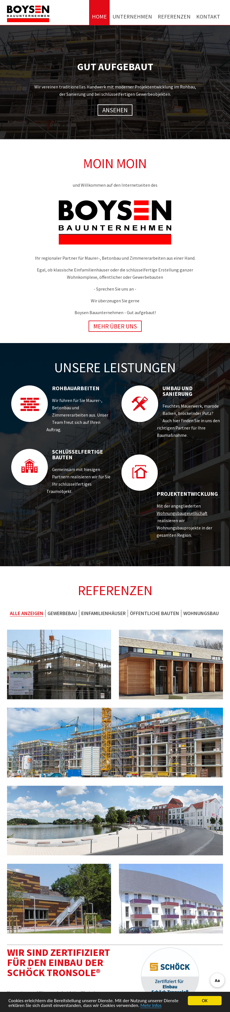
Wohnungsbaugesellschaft (182, 513)
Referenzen (174, 16)
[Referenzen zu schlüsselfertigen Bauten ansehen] (29, 467)
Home (99, 16)
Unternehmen (132, 16)
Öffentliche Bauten (154, 613)
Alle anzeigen (26, 613)
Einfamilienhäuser (103, 613)
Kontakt (208, 16)
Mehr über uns (115, 326)
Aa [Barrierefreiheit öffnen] (217, 980)
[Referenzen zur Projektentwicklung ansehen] (139, 472)
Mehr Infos (150, 1006)
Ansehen (117, 110)
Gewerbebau (62, 613)
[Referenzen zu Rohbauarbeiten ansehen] (29, 403)
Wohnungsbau (201, 613)
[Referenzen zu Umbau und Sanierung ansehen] (139, 403)
